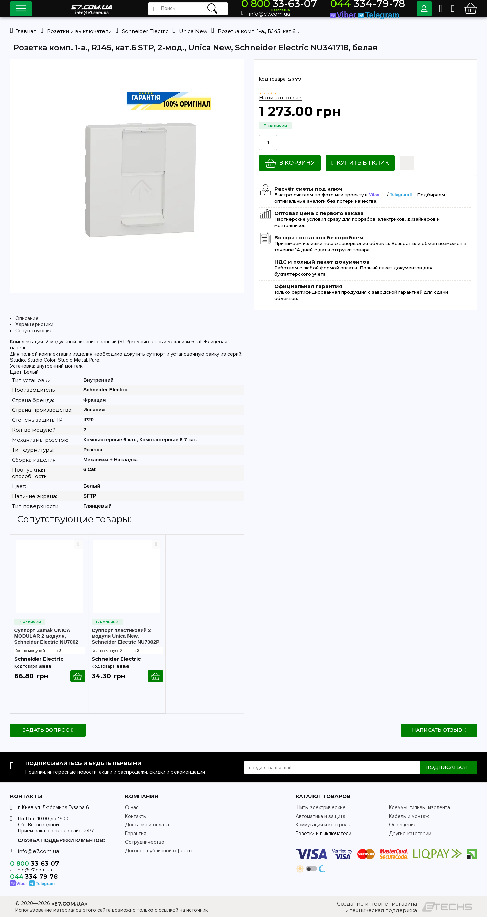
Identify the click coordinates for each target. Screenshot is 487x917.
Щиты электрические (321, 808)
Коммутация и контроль (323, 825)
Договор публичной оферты (158, 851)
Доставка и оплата (147, 825)
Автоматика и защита (320, 816)
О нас (132, 808)
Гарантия (135, 833)
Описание (27, 319)
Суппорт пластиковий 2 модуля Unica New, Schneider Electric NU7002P (125, 636)
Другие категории (410, 833)
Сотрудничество (144, 842)
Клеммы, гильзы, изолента (419, 808)
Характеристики (34, 325)
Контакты (136, 816)
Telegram (399, 194)
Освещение (403, 825)
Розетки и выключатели (323, 833)
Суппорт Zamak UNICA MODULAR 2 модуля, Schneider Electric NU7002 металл (46, 636)
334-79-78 (382, 5)
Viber (374, 194)
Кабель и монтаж (409, 816)
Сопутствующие (34, 331)
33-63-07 (322, 5)
